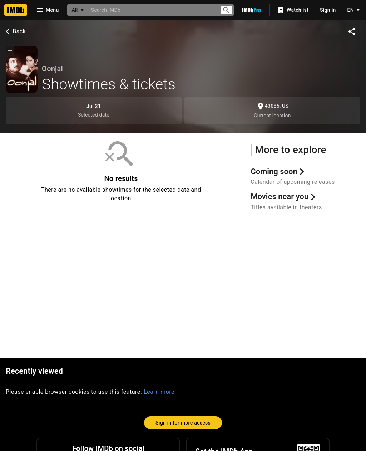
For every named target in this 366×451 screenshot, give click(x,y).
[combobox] (151, 9)
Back (15, 31)
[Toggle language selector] (352, 10)
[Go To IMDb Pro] (252, 10)
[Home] (15, 10)
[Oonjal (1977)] (22, 69)
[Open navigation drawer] (47, 10)
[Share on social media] (351, 31)
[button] (10, 51)
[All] (77, 10)
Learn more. (160, 391)
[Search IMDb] (151, 9)
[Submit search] (226, 10)
